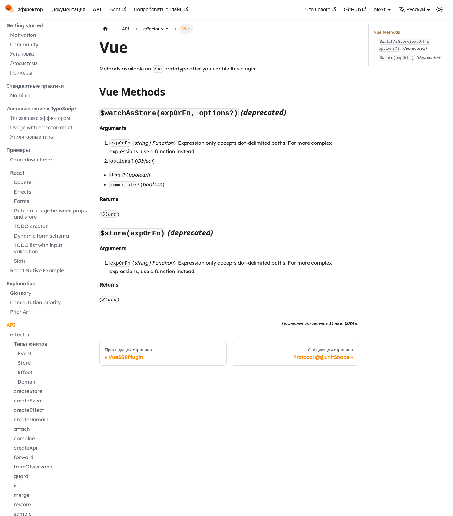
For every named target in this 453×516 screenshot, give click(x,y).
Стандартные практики (35, 86)
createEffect (29, 410)
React (17, 173)
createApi (25, 448)
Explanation (21, 283)
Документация (68, 9)
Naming (20, 95)
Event (24, 353)
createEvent (28, 400)
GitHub (355, 9)
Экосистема (24, 63)
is (16, 485)
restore (22, 504)
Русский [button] (412, 9)
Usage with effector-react (41, 127)
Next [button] (380, 9)
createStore (28, 391)
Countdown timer (31, 159)
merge (21, 495)
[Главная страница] (105, 29)
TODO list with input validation (38, 248)
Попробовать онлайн (161, 9)
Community (24, 44)
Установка (22, 54)
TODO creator (31, 226)
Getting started (24, 25)
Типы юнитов (31, 344)
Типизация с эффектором (40, 118)
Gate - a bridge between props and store (50, 213)
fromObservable (33, 466)
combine (24, 438)
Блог (117, 9)
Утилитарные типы (32, 137)
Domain (27, 382)
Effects (22, 191)
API (97, 9)
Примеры (21, 73)
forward (23, 457)
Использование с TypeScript (41, 108)
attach (22, 429)
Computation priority (35, 302)
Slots (20, 261)
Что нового (320, 9)
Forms (21, 201)
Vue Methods (387, 32)
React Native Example (37, 270)
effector (20, 334)
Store (24, 363)
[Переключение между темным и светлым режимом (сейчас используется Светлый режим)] (439, 9)
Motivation (23, 35)
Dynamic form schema (41, 236)
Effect (25, 372)
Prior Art (20, 312)
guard (21, 476)
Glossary (20, 293)
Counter (23, 182)
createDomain (31, 419)
